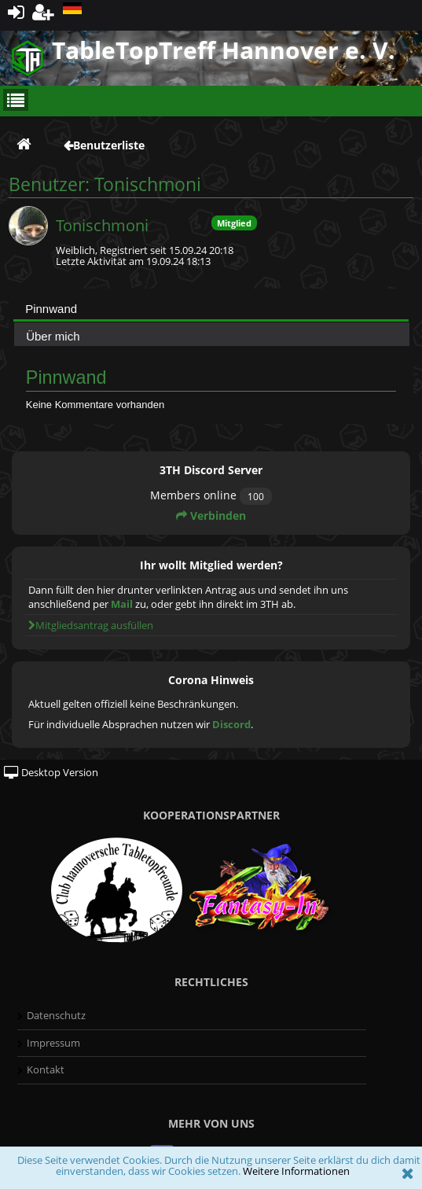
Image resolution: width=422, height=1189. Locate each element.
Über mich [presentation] (52, 336)
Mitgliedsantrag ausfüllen (90, 625)
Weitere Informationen (296, 1171)
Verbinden (211, 515)
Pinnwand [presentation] (51, 308)
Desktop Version (51, 772)
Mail (122, 604)
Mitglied (234, 223)
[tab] (211, 308)
